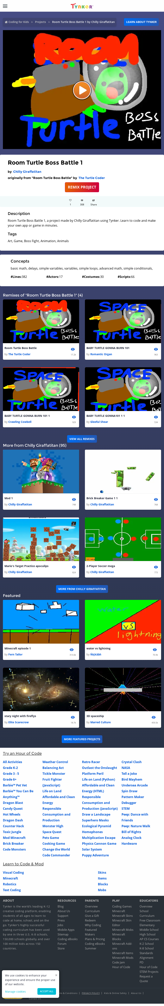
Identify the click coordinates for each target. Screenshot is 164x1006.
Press (61, 923)
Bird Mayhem (132, 781)
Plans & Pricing (95, 941)
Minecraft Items (122, 955)
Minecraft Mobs (122, 932)
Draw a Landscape (96, 816)
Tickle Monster (53, 776)
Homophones (92, 834)
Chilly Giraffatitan (27, 172)
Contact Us (35, 1000)
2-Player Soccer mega (100, 567)
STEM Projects (149, 974)
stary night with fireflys (20, 718)
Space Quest (51, 834)
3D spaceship (95, 718)
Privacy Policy (91, 995)
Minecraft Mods (122, 960)
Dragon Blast (13, 805)
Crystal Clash (132, 764)
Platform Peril (93, 776)
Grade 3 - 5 (11, 776)
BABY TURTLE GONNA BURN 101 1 (27, 416)
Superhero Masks (95, 822)
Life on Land (51, 793)
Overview (91, 909)
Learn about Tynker (141, 22)
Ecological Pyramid (96, 828)
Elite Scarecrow (18, 724)
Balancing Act (53, 770)
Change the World (56, 851)
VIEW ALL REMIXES (82, 439)
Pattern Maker (133, 799)
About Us (64, 913)
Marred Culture (100, 724)
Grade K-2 (10, 770)
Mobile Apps (66, 932)
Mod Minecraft (14, 840)
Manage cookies (15, 991)
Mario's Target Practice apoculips (26, 567)
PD (141, 965)
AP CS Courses (149, 941)
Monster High (52, 828)
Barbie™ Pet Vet (15, 787)
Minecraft (10, 880)
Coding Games (122, 909)
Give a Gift (92, 918)
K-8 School (147, 951)
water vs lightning (98, 650)
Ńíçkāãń (95, 656)
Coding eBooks (68, 941)
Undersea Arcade (135, 787)
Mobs (102, 892)
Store (61, 951)
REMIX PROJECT (82, 187)
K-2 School (147, 946)
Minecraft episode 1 (17, 650)
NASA (126, 770)
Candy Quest (13, 811)
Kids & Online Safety (115, 995)
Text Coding (12, 892)
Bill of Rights (131, 834)
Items (102, 880)
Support (63, 918)
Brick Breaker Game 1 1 (102, 499)
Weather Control (55, 764)
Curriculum (92, 913)
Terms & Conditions (66, 995)
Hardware (129, 846)
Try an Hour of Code (22, 755)
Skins (102, 875)
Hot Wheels (11, 816)
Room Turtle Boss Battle (20, 348)
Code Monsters (14, 851)
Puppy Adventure (95, 857)
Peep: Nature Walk (136, 828)
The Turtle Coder (92, 178)
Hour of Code (121, 969)
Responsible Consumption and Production (56, 817)
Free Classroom (150, 923)
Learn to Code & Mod (23, 866)
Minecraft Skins (122, 918)
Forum (62, 946)
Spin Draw (129, 793)
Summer (90, 951)
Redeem (90, 923)
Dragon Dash (13, 822)
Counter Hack (13, 828)
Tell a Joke (129, 776)
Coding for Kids (19, 22)
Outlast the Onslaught (99, 770)
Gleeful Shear (99, 422)
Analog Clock (132, 840)
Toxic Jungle (12, 834)
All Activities (12, 764)
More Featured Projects (82, 741)
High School (147, 937)
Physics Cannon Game (99, 846)
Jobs (60, 927)
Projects (40, 22)
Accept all (47, 991)
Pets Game (50, 840)
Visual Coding (13, 875)
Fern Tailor (15, 656)
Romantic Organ (101, 354)
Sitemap (63, 937)
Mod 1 (8, 499)
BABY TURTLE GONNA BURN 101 (107, 348)
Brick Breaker (13, 846)
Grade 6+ (9, 781)
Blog (61, 909)
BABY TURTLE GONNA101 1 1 (105, 416)
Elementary (147, 927)
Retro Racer (91, 764)
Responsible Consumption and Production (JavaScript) (100, 805)
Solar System (92, 851)
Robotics (9, 886)
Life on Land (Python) (98, 781)
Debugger (129, 805)
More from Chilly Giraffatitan (82, 590)
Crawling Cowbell (19, 422)
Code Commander (56, 857)
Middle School (149, 932)
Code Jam (118, 965)
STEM (126, 811)
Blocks (103, 886)
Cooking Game (53, 846)
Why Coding (93, 927)
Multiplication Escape (98, 840)
